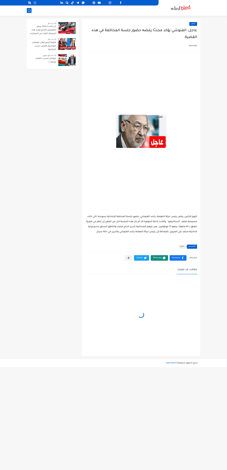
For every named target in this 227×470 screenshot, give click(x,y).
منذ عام (51, 23)
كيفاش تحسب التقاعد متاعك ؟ (45, 60)
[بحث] (29, 10)
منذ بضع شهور (48, 55)
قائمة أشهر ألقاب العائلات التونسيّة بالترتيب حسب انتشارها (44, 46)
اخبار (193, 24)
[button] (178, 258)
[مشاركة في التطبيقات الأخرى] (128, 258)
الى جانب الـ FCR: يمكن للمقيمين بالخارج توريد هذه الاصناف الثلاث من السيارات (43, 30)
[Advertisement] (141, 80)
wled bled (170, 363)
